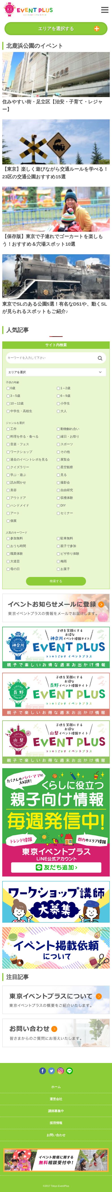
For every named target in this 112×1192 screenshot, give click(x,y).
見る (62, 475)
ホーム (56, 1087)
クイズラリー (18, 467)
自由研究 (65, 490)
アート (13, 513)
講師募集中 (56, 1111)
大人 (62, 411)
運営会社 (56, 1099)
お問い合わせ (56, 1135)
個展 (12, 520)
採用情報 (56, 1123)
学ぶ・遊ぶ (16, 475)
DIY (61, 505)
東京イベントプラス (28, 9)
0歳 (11, 388)
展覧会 (63, 459)
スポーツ (65, 444)
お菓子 (63, 569)
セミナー (65, 513)
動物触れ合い (68, 429)
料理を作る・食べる (23, 436)
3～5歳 (13, 395)
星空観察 (65, 467)
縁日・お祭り (68, 436)
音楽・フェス (18, 444)
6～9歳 (63, 395)
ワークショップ (19, 452)
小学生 (63, 403)
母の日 (13, 569)
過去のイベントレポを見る (27, 459)
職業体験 (15, 553)
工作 (12, 429)
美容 (12, 490)
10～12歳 (15, 403)
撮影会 (63, 482)
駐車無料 (65, 538)
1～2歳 (63, 388)
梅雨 (62, 561)
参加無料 (15, 538)
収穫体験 (65, 498)
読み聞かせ (16, 482)
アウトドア (16, 498)
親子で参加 (66, 546)
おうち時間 (16, 546)
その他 (63, 452)
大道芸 (13, 561)
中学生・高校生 (19, 411)
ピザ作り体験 (68, 553)
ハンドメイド (18, 505)
